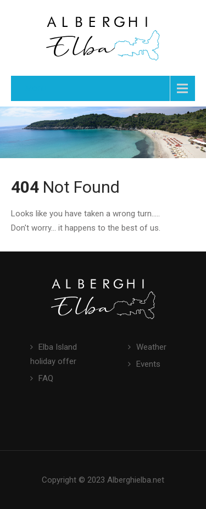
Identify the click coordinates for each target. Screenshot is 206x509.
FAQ (45, 378)
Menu (35, 88)
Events (148, 364)
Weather (151, 347)
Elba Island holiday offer (53, 354)
